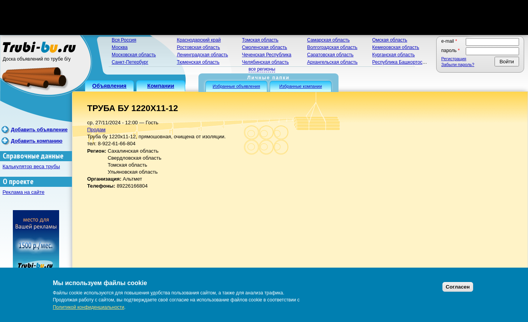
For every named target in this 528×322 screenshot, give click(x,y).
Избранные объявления (236, 86)
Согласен (458, 287)
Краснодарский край (199, 40)
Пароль (450, 50)
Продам (96, 129)
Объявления (109, 86)
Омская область (389, 40)
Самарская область (328, 40)
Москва (120, 47)
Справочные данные (33, 156)
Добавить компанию (36, 141)
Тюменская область (198, 62)
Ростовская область (198, 47)
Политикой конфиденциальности (89, 307)
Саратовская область (330, 54)
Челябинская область (265, 62)
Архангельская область (332, 62)
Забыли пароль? (457, 64)
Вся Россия (124, 40)
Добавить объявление (39, 129)
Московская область (134, 54)
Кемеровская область (395, 47)
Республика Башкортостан (401, 62)
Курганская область (393, 54)
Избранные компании (300, 86)
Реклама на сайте (24, 192)
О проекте (18, 181)
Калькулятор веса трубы (31, 166)
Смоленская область (264, 47)
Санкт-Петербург (130, 62)
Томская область (260, 40)
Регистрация (453, 58)
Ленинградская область (202, 54)
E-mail (449, 41)
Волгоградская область (332, 47)
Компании (160, 86)
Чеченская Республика (266, 54)
